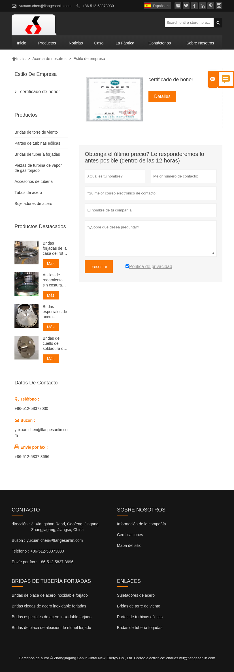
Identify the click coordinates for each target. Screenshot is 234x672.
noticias (76, 43)
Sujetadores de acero (33, 203)
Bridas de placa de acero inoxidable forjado (50, 595)
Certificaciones (130, 534)
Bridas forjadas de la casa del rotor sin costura (55, 248)
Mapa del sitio (129, 545)
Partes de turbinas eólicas (37, 143)
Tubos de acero (28, 192)
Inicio (21, 43)
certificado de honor (40, 91)
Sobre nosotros (200, 43)
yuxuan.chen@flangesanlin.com (45, 6)
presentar (98, 266)
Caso (99, 43)
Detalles (162, 96)
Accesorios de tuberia (33, 181)
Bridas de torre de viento (36, 132)
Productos (47, 43)
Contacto (26, 510)
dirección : (21, 524)
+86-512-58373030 (98, 6)
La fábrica (125, 43)
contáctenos (159, 43)
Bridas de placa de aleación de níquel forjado (51, 627)
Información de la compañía (141, 524)
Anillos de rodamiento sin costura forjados (53, 280)
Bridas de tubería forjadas (37, 154)
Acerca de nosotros (49, 58)
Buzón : (18, 540)
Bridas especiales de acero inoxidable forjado (55, 311)
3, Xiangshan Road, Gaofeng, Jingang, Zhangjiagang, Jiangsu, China (65, 527)
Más (50, 263)
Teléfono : (20, 551)
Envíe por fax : (24, 562)
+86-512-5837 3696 (31, 456)
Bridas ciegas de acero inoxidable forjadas (49, 606)
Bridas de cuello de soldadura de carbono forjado (54, 343)
